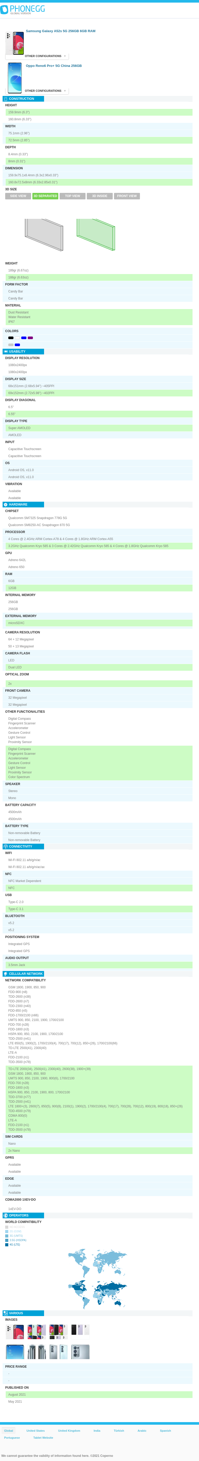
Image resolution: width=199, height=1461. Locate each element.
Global (8, 1430)
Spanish (165, 1430)
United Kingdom (69, 1430)
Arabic (142, 1430)
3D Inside (100, 196)
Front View (127, 196)
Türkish (119, 1430)
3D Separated (45, 196)
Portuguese (12, 1437)
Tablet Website (43, 1437)
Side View (18, 196)
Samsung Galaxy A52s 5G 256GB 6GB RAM (60, 31)
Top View (72, 196)
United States (35, 1430)
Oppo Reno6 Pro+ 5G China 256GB (54, 66)
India (97, 1430)
